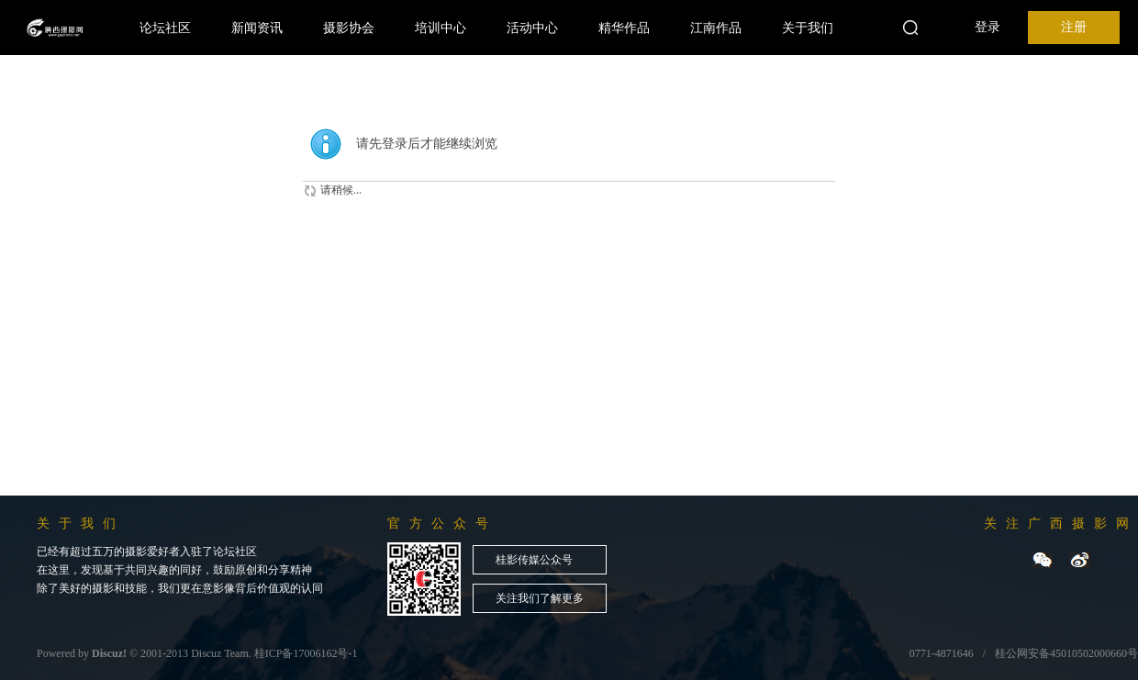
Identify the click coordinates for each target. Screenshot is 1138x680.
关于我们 (807, 27)
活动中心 (532, 27)
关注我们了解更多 (540, 598)
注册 (1074, 27)
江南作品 (716, 27)
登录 (987, 27)
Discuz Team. (221, 653)
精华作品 (624, 27)
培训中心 (440, 27)
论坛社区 (165, 27)
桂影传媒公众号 (534, 559)
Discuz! (109, 653)
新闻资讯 (257, 27)
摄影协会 (348, 27)
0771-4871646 (941, 653)
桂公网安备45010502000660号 (1066, 653)
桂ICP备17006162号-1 (306, 653)
